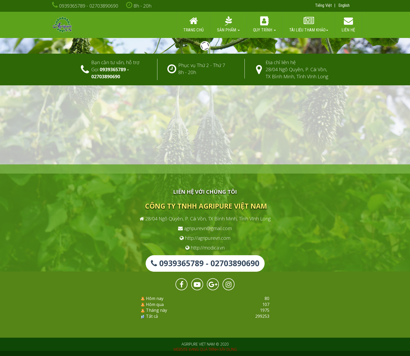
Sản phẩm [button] (228, 24)
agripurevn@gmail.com (205, 228)
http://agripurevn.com (205, 238)
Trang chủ (193, 24)
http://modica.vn (205, 247)
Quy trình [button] (264, 24)
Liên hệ (348, 24)
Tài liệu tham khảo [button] (308, 24)
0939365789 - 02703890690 (88, 6)
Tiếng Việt (323, 5)
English (344, 5)
